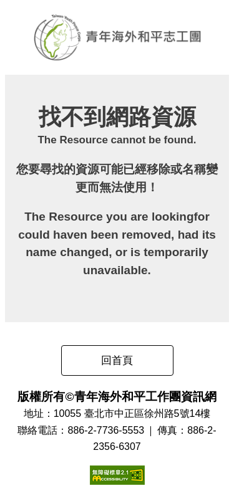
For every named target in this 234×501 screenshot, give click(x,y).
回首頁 (117, 360)
